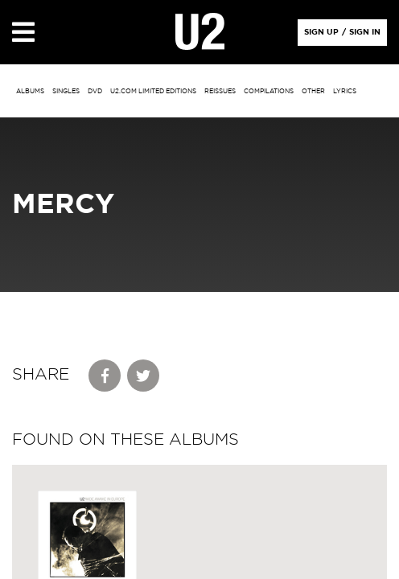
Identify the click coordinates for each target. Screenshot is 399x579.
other (313, 91)
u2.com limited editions (153, 91)
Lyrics (344, 91)
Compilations (269, 91)
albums (30, 91)
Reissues (220, 91)
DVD (95, 91)
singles (66, 91)
